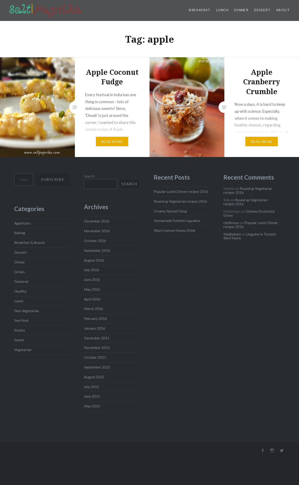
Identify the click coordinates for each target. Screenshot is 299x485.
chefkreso (231, 223)
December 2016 (96, 221)
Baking (19, 233)
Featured (21, 281)
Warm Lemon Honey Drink (174, 230)
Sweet (19, 340)
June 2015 (92, 396)
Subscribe (52, 179)
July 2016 (91, 270)
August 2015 (94, 377)
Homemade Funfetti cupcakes (177, 221)
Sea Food (21, 320)
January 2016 (94, 328)
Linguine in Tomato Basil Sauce (249, 236)
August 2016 (94, 260)
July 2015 (91, 387)
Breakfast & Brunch (29, 242)
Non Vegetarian (26, 311)
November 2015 (97, 347)
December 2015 (96, 338)
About (283, 10)
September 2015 (97, 367)
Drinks (19, 272)
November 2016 (97, 231)
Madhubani (232, 234)
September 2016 (97, 250)
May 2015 (92, 406)
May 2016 (92, 289)
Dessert (262, 10)
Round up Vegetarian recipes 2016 (180, 201)
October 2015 (95, 357)
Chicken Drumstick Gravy (249, 213)
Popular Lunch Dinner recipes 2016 (181, 191)
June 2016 (92, 279)
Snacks (19, 330)
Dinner (241, 10)
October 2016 (95, 241)
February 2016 (95, 318)
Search (89, 176)
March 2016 (93, 309)
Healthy (20, 291)
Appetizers (22, 223)
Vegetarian (22, 350)
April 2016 (92, 299)
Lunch (222, 10)
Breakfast (200, 10)
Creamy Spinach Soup (170, 211)
